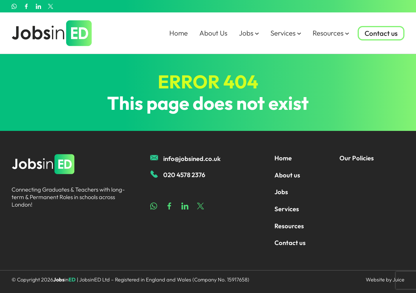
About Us (213, 33)
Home (178, 33)
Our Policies (356, 158)
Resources (331, 33)
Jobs (249, 33)
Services (285, 33)
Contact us (381, 33)
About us (287, 175)
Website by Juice (385, 279)
